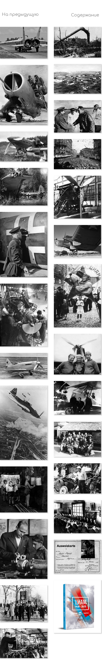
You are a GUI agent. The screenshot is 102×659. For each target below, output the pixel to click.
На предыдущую (20, 14)
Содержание (85, 15)
